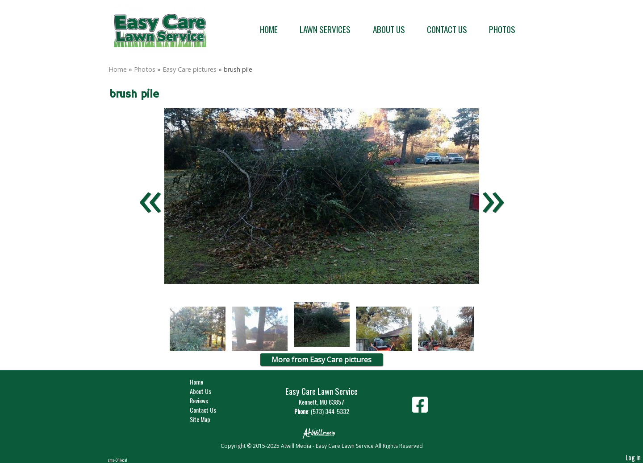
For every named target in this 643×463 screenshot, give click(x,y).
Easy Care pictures (190, 69)
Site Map (206, 419)
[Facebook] (420, 408)
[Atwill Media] (321, 433)
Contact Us (447, 29)
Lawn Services (325, 29)
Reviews (205, 400)
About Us (389, 29)
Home (269, 29)
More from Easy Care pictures (321, 360)
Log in (633, 457)
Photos (502, 29)
